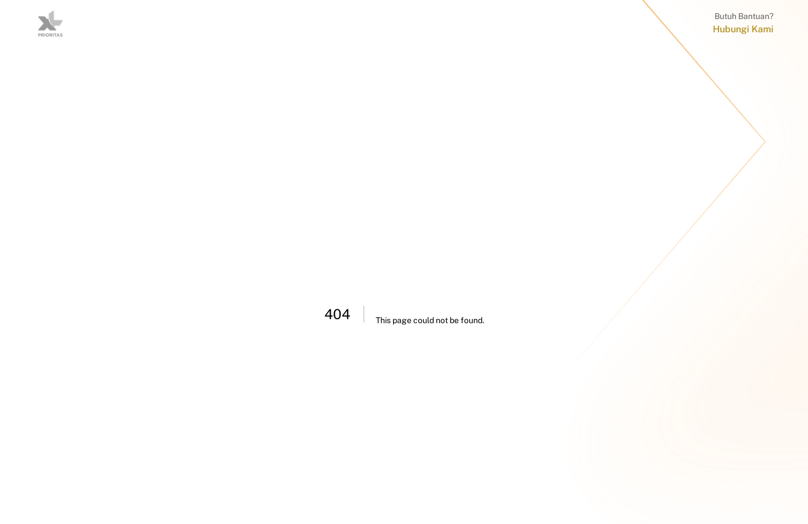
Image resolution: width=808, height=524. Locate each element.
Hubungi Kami (743, 29)
